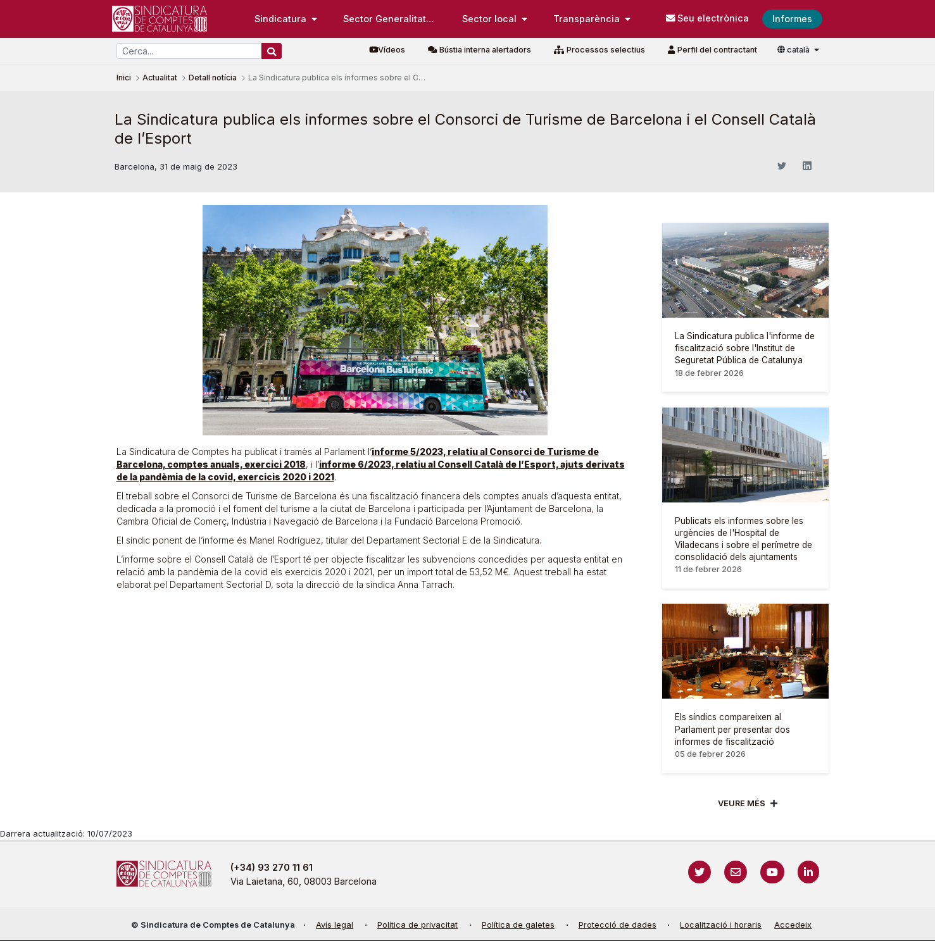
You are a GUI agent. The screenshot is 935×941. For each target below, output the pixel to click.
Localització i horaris (721, 925)
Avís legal (334, 925)
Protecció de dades (617, 925)
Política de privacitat (417, 925)
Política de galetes (518, 925)
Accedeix (793, 925)
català (794, 49)
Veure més (741, 803)
